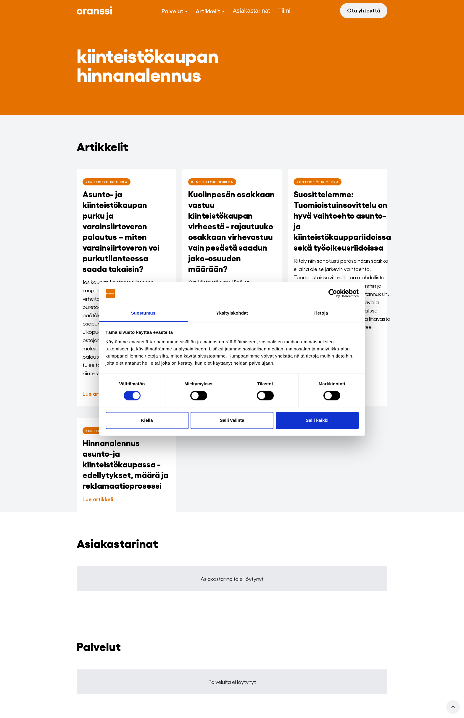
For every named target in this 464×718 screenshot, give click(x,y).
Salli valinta (232, 420)
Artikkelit (208, 10)
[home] (94, 10)
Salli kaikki (317, 420)
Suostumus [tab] (143, 312)
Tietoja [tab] (321, 312)
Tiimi (284, 10)
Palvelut (172, 10)
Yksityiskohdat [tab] (232, 312)
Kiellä (147, 420)
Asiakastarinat (251, 10)
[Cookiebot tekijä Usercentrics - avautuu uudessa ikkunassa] (333, 293)
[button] (174, 10)
